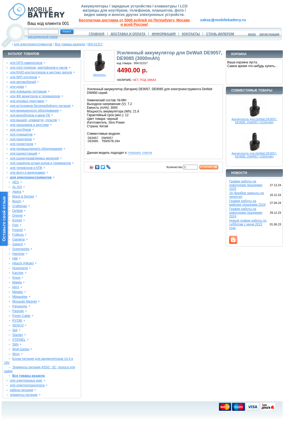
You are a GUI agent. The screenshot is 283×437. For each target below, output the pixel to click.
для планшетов (21, 134)
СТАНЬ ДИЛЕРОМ (220, 34)
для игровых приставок (27, 101)
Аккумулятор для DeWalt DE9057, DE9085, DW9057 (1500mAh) (254, 155)
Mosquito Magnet (24, 301)
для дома (17, 87)
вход (252, 34)
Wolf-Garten (20, 349)
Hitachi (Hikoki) (23, 263)
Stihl (15, 344)
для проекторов (21, 144)
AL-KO (17, 187)
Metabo (17, 292)
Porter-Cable (21, 316)
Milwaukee (19, 297)
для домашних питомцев (28, 91)
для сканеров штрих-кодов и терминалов (40, 163)
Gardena (18, 239)
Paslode (18, 311)
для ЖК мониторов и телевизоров (35, 96)
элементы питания (23, 395)
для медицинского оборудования (34, 110)
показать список (140, 153)
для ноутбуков (20, 130)
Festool (17, 230)
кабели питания (21, 390)
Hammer (18, 254)
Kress (16, 277)
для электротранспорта (27, 385)
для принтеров (21, 139)
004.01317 (95, 44)
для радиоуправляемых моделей (34, 158)
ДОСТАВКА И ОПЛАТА (128, 34)
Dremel (17, 215)
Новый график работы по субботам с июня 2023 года (248, 224)
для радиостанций (23, 153)
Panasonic (19, 306)
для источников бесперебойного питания (40, 106)
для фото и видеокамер (27, 172)
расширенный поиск (43, 37)
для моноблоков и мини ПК (30, 115)
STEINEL (19, 340)
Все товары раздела (70, 44)
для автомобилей (23, 82)
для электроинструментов (33, 44)
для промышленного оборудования (36, 149)
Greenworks (20, 249)
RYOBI (17, 320)
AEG (15, 182)
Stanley (17, 335)
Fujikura (18, 235)
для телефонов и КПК (26, 168)
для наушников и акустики (29, 125)
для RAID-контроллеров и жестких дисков (41, 72)
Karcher (17, 273)
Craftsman (19, 206)
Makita (17, 282)
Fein (15, 225)
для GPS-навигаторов (26, 63)
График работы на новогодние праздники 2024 (245, 212)
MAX (15, 287)
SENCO (18, 325)
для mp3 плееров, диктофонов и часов (38, 67)
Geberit (17, 244)
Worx (16, 354)
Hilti (15, 258)
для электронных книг (26, 380)
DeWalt (17, 211)
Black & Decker (23, 196)
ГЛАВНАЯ (96, 34)
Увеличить (99, 73)
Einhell (17, 220)
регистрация (270, 34)
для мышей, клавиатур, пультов (33, 120)
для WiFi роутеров (23, 77)
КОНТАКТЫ (191, 34)
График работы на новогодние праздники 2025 (245, 185)
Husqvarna (20, 268)
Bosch (16, 201)
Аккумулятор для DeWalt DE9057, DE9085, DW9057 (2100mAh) (254, 120)
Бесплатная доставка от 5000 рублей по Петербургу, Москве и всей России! (134, 22)
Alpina (16, 192)
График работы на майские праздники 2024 (247, 203)
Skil (14, 330)
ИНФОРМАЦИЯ (163, 34)
